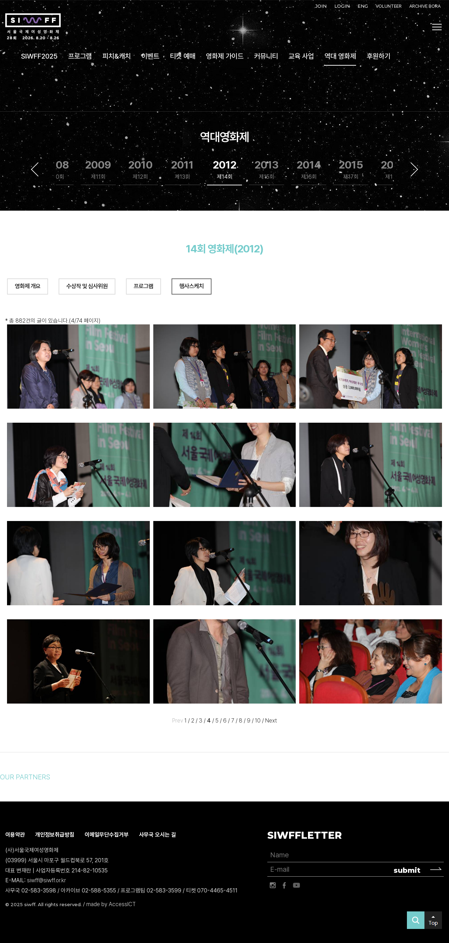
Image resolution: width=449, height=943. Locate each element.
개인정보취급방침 (54, 834)
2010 (140, 169)
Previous (35, 169)
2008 (56, 169)
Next (414, 169)
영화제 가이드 (224, 56)
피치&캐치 (116, 56)
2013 (267, 169)
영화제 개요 (27, 286)
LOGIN (342, 6)
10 (258, 720)
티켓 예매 (182, 56)
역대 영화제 (340, 56)
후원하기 (378, 56)
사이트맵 (437, 27)
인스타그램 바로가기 (272, 885)
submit (407, 870)
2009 (98, 169)
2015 (351, 169)
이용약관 (15, 834)
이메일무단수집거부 (107, 834)
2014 (309, 169)
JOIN (321, 6)
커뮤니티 (266, 56)
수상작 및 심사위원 (87, 286)
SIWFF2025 (39, 56)
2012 (224, 169)
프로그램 (80, 56)
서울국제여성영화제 (33, 27)
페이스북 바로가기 (284, 885)
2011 (182, 169)
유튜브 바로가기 (296, 885)
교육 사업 (301, 56)
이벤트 (150, 56)
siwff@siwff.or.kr (46, 880)
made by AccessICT (111, 904)
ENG (362, 6)
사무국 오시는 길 (157, 834)
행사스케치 (191, 286)
